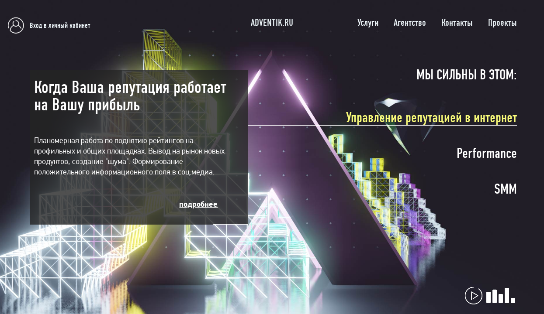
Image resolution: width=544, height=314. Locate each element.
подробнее (198, 204)
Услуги (367, 22)
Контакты (457, 22)
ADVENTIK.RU (272, 22)
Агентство (410, 22)
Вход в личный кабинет (60, 25)
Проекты (502, 22)
